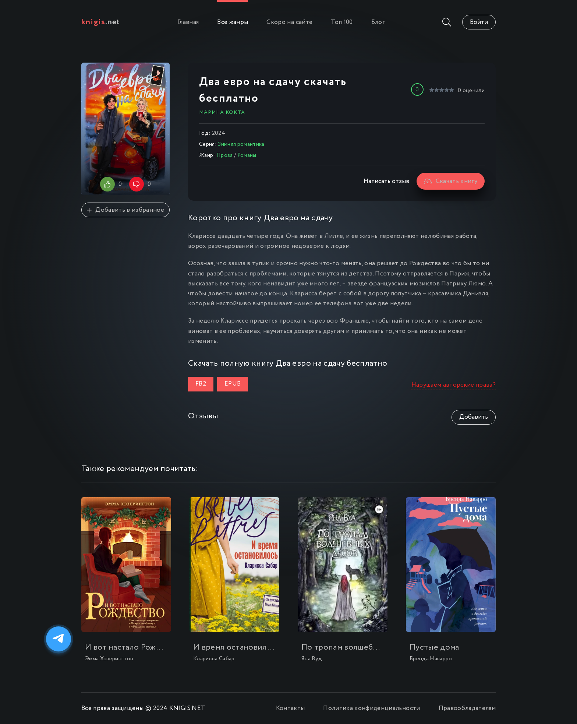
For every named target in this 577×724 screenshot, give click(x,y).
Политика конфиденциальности (371, 708)
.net (100, 22)
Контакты (290, 708)
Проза (224, 155)
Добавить (473, 417)
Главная (188, 22)
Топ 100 (342, 22)
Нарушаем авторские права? (453, 385)
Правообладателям (467, 708)
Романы (246, 155)
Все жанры (232, 22)
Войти (479, 22)
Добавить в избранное (125, 210)
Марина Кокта (222, 112)
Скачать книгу (450, 181)
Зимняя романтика (241, 144)
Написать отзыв (386, 181)
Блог (378, 22)
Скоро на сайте (289, 22)
